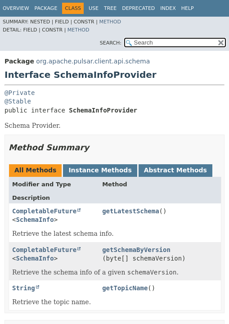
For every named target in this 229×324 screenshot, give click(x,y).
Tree (110, 8)
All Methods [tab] (35, 170)
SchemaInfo (35, 219)
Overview (16, 8)
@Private (19, 92)
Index (167, 8)
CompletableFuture (44, 211)
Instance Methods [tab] (99, 170)
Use (94, 8)
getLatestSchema (130, 211)
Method (110, 22)
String (23, 288)
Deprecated (138, 8)
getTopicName (125, 288)
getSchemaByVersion (136, 249)
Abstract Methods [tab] (175, 170)
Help (187, 8)
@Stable (17, 101)
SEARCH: (110, 43)
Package (46, 8)
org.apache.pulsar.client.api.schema (93, 61)
